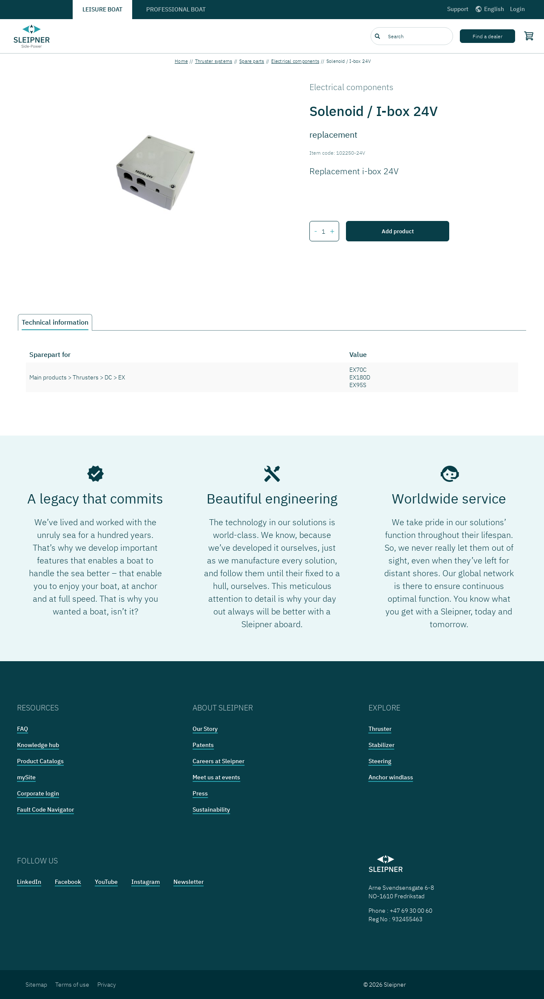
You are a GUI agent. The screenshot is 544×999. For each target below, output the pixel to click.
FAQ (22, 729)
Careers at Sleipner (218, 761)
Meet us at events (216, 777)
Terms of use (72, 984)
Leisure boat (102, 9)
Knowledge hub (38, 745)
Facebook (68, 882)
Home (181, 61)
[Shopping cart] (527, 35)
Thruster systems (213, 61)
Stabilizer (381, 745)
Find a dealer (487, 36)
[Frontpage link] (31, 36)
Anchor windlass (390, 777)
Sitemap (36, 984)
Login (517, 9)
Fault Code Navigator (45, 809)
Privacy (106, 984)
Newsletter (188, 882)
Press (200, 793)
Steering (379, 761)
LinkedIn (29, 882)
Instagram (145, 882)
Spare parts (251, 61)
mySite (26, 777)
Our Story (205, 729)
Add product (398, 231)
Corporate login (38, 793)
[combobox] (412, 36)
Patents (203, 745)
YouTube (106, 882)
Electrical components (295, 61)
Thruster (379, 729)
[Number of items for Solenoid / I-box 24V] (323, 231)
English (489, 9)
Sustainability (211, 809)
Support (457, 9)
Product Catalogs (40, 761)
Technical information (55, 322)
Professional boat (176, 9)
